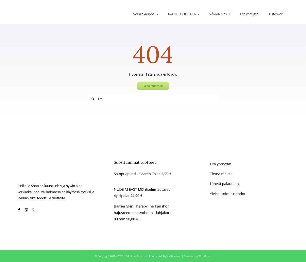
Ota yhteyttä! (220, 164)
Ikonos (152, 256)
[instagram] (26, 209)
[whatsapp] (33, 209)
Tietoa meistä (221, 173)
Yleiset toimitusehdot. (228, 193)
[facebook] (19, 209)
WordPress (204, 256)
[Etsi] (153, 99)
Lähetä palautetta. (225, 183)
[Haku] (93, 99)
